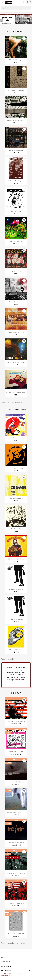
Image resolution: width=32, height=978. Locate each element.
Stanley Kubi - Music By (16, 589)
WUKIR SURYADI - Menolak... (16, 90)
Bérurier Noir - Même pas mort (16, 721)
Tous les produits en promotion (14, 943)
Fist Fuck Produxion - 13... (16, 650)
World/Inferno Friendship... (16, 438)
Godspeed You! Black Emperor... (16, 782)
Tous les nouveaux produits (12, 402)
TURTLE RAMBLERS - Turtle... (16, 332)
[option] (16, 19)
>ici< (21, 674)
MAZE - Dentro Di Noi (16, 529)
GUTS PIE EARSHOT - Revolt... (16, 468)
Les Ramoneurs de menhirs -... (16, 903)
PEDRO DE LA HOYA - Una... (16, 559)
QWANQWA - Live (16, 211)
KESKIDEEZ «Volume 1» (16, 498)
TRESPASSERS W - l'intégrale (16, 934)
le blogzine (18, 679)
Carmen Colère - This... (16, 302)
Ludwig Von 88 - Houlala (16, 751)
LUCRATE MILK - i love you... (16, 241)
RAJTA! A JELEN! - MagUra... (16, 181)
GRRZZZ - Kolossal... (16, 271)
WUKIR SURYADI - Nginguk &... (16, 60)
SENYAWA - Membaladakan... (16, 150)
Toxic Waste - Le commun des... (16, 873)
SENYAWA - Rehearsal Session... (16, 120)
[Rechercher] (16, 8)
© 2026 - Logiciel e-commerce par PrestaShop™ (11, 975)
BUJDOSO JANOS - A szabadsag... (16, 392)
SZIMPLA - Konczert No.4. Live (16, 362)
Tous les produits (8, 659)
